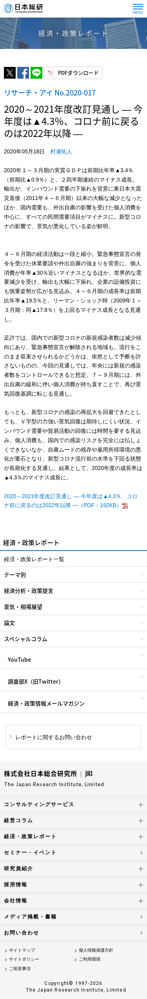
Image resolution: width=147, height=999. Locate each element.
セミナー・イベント (30, 852)
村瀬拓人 (61, 151)
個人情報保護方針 (96, 950)
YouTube (19, 659)
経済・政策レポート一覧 (34, 559)
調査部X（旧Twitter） (36, 681)
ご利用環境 (89, 959)
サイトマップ (22, 950)
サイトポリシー (24, 959)
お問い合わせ (21, 933)
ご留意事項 (20, 968)
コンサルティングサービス (39, 804)
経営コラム (18, 820)
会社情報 (15, 901)
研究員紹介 (18, 868)
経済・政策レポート (30, 836)
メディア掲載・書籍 (30, 917)
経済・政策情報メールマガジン (46, 703)
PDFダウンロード (78, 72)
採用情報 (15, 884)
